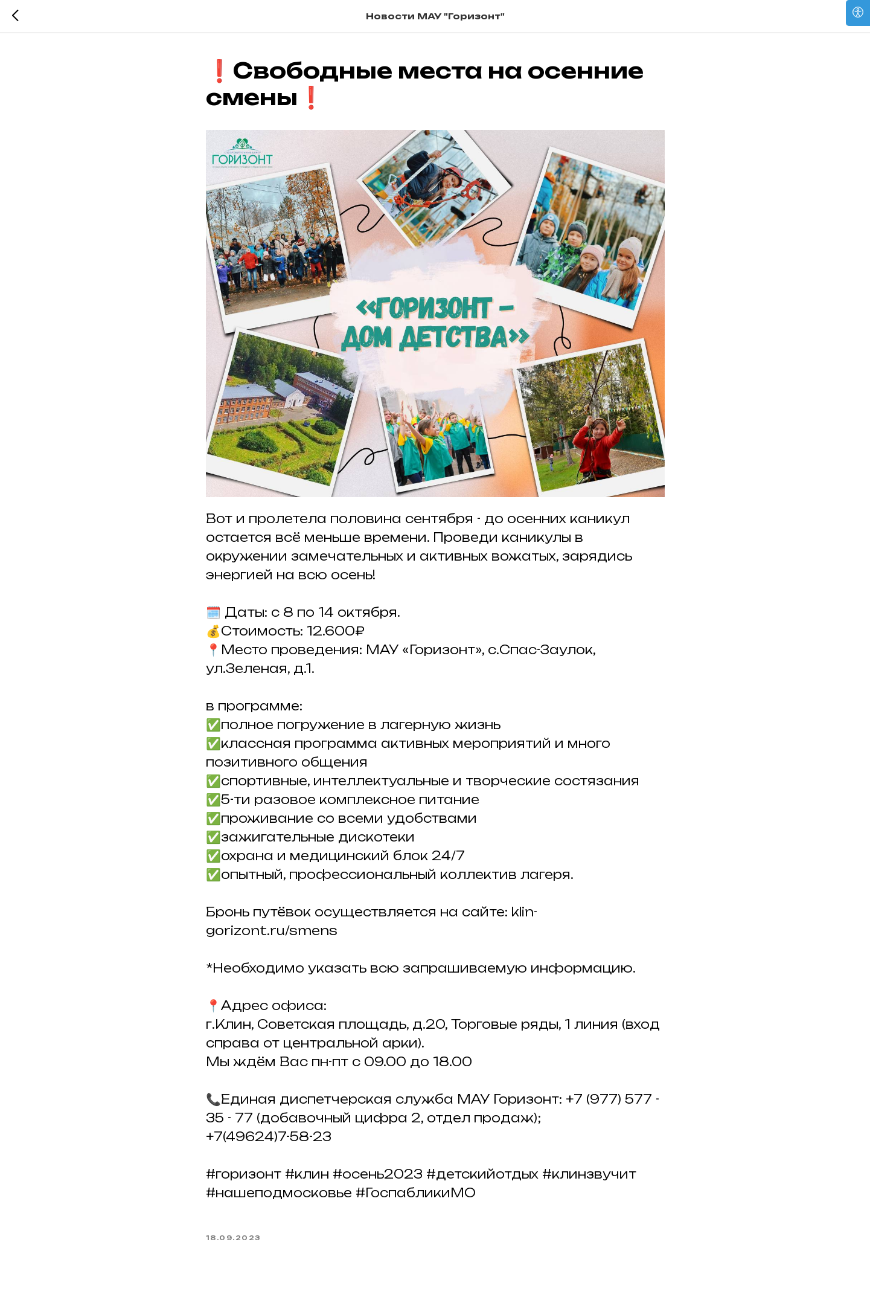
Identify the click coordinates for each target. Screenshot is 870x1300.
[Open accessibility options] (858, 13)
